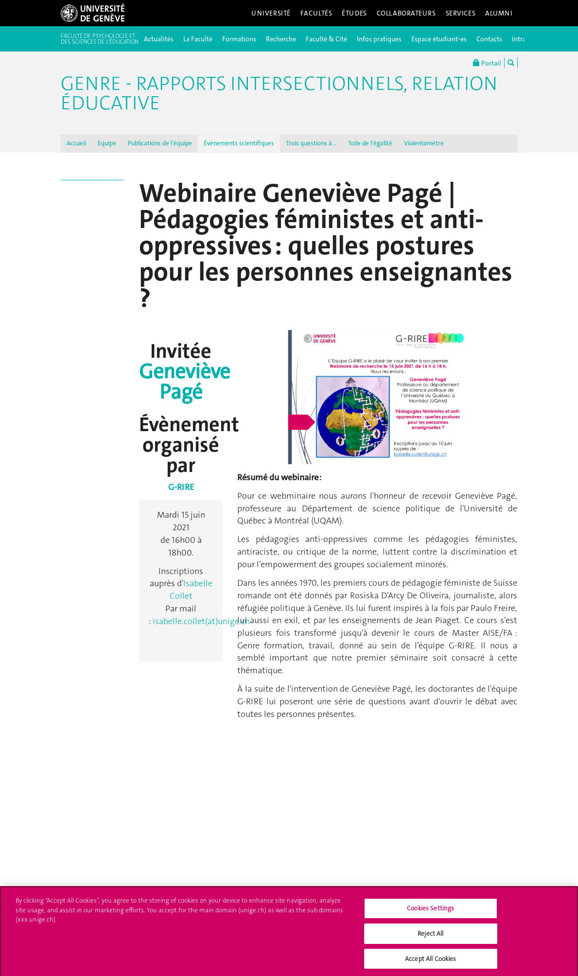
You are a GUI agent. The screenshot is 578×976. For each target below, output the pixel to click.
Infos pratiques (379, 39)
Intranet (524, 39)
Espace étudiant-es (439, 39)
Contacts (489, 39)
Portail (487, 63)
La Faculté (197, 39)
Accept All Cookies (430, 961)
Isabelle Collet (191, 589)
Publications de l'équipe (160, 143)
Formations (239, 39)
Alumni (498, 13)
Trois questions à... (311, 143)
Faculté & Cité (326, 39)
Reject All (430, 936)
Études (354, 13)
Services (461, 13)
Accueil (76, 143)
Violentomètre (424, 143)
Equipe (107, 143)
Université (271, 13)
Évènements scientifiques (239, 143)
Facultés (316, 13)
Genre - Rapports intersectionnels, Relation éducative (279, 93)
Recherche (281, 39)
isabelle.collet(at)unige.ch (201, 621)
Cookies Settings (430, 911)
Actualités (159, 39)
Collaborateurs (406, 13)
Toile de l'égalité (370, 143)
